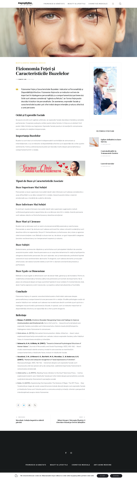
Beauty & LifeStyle (22, 63)
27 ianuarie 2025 (105, 144)
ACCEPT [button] (102, 476)
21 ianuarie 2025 (105, 156)
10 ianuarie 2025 (106, 166)
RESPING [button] (116, 476)
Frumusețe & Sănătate (38, 63)
